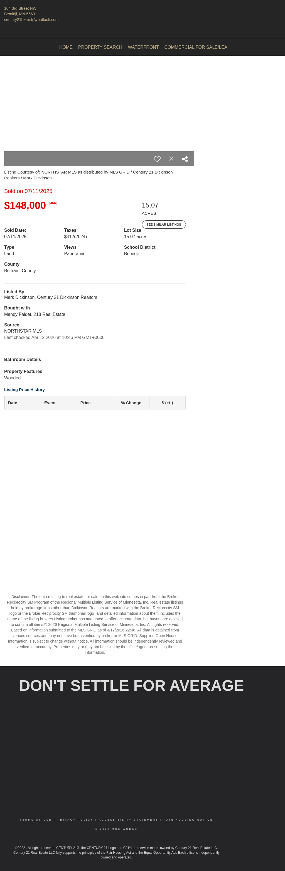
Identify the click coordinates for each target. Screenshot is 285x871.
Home (66, 47)
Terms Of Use (36, 819)
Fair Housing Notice (188, 819)
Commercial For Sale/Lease (198, 47)
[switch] (157, 159)
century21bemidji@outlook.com (31, 19)
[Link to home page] (142, 12)
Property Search (100, 47)
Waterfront (143, 47)
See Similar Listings (164, 224)
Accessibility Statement (128, 819)
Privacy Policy (75, 819)
